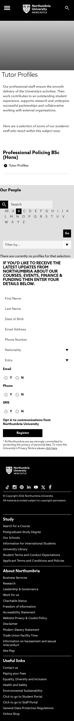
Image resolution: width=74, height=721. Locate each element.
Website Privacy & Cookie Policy (25, 618)
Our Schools (11, 538)
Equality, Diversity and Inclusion (25, 679)
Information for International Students (29, 543)
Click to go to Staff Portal (20, 702)
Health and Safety (15, 685)
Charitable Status (15, 601)
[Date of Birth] (37, 319)
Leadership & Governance (20, 589)
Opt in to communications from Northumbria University (27, 422)
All (6, 211)
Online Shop (11, 714)
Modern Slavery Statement (21, 630)
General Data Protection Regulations (28, 708)
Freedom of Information (19, 606)
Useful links (14, 661)
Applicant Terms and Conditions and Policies (33, 561)
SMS (6, 402)
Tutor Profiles (18, 165)
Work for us (11, 595)
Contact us (10, 668)
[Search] (30, 205)
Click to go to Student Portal (22, 696)
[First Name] (37, 299)
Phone (8, 386)
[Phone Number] (37, 340)
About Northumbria (21, 571)
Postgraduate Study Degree (22, 532)
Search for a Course (16, 526)
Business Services (15, 578)
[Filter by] (37, 245)
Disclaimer (10, 624)
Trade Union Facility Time (20, 635)
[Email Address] (37, 329)
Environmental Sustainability (22, 691)
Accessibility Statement (19, 612)
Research (9, 583)
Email (7, 369)
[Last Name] (37, 309)
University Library (15, 549)
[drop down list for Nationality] (37, 350)
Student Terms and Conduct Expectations (31, 555)
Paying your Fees (14, 673)
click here (51, 448)
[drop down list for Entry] (37, 360)
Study (8, 520)
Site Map (9, 651)
